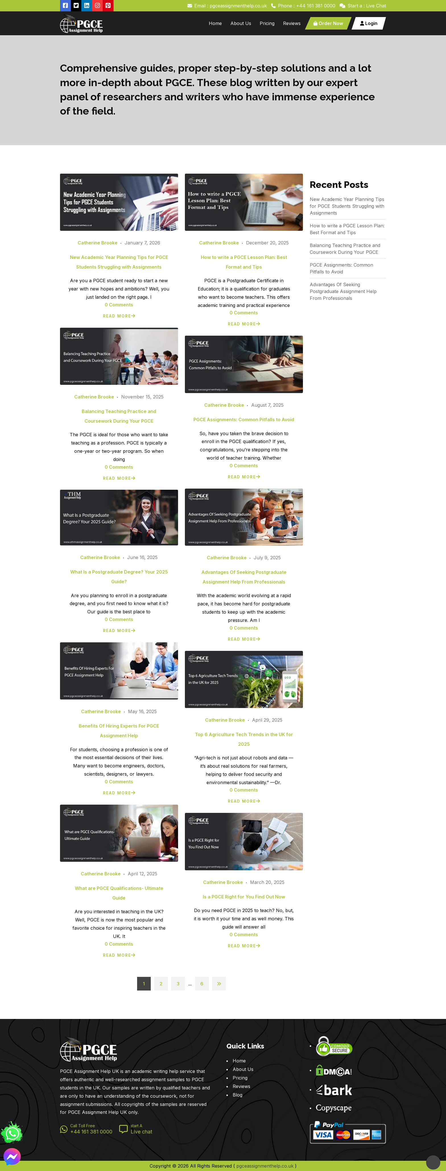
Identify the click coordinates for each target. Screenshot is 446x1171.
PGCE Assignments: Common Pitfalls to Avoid (243, 419)
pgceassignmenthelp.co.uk (265, 1166)
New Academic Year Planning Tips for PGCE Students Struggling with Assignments (347, 206)
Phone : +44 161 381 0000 (306, 6)
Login (368, 23)
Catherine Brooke (97, 243)
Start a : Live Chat (367, 6)
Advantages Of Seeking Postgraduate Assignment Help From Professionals (343, 291)
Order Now (328, 23)
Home (215, 23)
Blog (237, 1095)
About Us (240, 23)
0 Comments (119, 305)
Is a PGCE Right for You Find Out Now (244, 897)
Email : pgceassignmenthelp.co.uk (230, 6)
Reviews (292, 23)
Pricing (267, 23)
